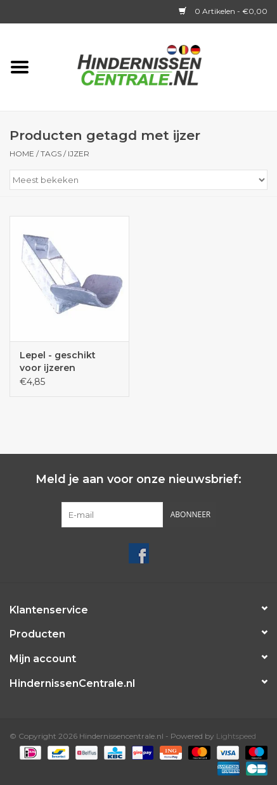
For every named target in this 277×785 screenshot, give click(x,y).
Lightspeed (236, 736)
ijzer (78, 153)
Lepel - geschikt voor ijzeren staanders (58, 361)
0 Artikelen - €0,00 (223, 11)
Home (22, 153)
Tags (51, 153)
